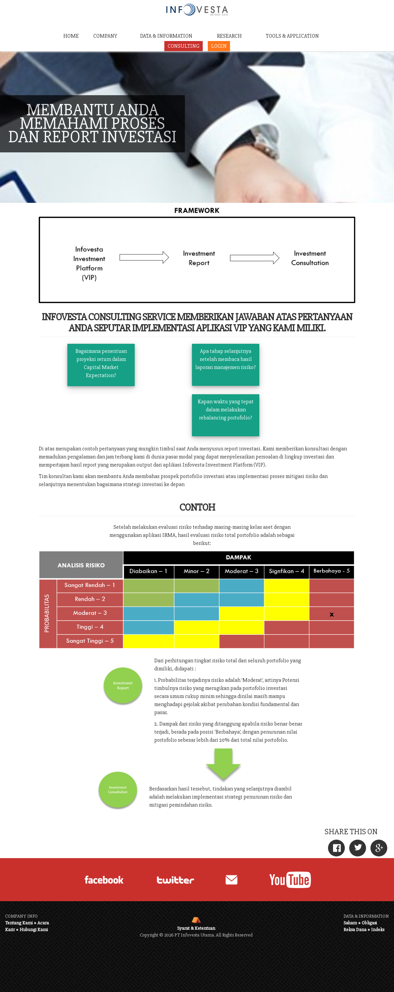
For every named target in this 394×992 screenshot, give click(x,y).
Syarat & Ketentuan (196, 928)
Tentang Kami (19, 923)
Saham (350, 923)
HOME (71, 36)
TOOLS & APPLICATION (292, 36)
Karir (10, 929)
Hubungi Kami (34, 929)
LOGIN (219, 46)
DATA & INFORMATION (166, 36)
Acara (43, 923)
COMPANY (105, 36)
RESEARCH (229, 36)
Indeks (377, 929)
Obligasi (369, 923)
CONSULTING (183, 46)
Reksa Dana (354, 929)
